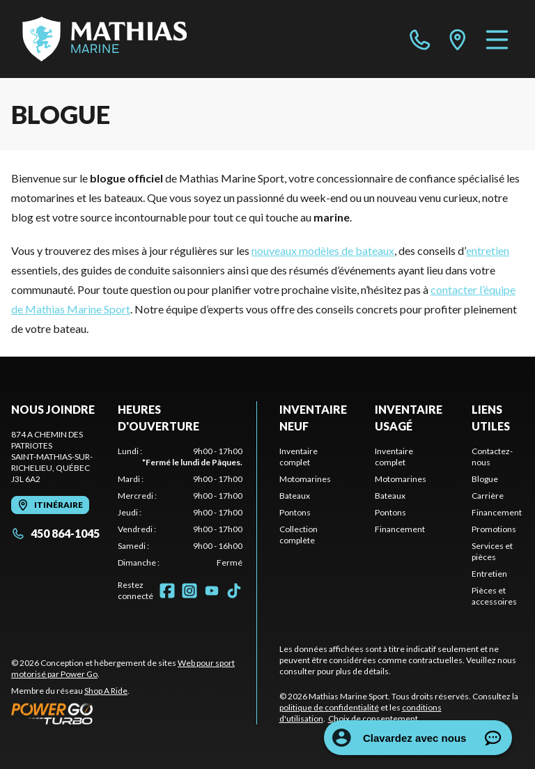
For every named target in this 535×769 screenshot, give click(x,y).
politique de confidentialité (329, 707)
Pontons (295, 512)
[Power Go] (133, 713)
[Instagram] (189, 590)
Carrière (488, 495)
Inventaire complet (298, 456)
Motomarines (305, 479)
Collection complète (298, 534)
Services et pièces (492, 551)
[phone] (420, 39)
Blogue (485, 479)
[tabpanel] (180, 507)
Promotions (494, 529)
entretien (487, 250)
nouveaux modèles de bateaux (322, 250)
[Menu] (497, 39)
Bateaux (294, 495)
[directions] (457, 39)
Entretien (489, 573)
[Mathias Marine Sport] (104, 39)
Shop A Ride (105, 690)
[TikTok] (234, 590)
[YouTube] (211, 590)
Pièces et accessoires (494, 596)
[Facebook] (167, 590)
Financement (400, 529)
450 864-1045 (55, 533)
